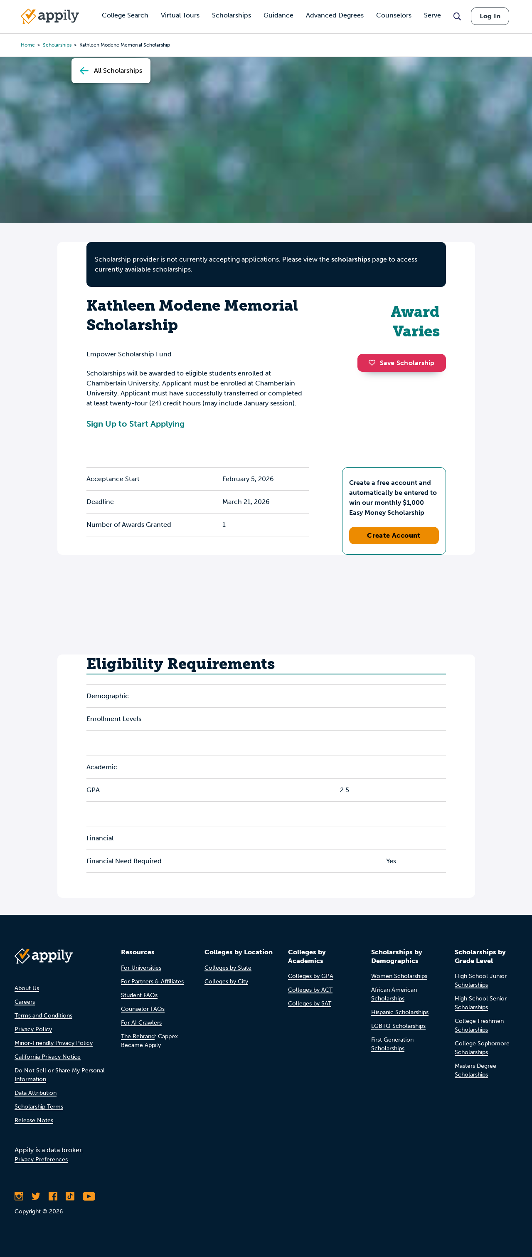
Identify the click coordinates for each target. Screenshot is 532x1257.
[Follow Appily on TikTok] (70, 1196)
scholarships (350, 259)
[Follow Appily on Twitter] (36, 1196)
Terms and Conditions (43, 1015)
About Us (27, 988)
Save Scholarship (401, 363)
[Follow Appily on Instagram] (19, 1196)
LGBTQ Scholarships (398, 1026)
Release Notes (34, 1120)
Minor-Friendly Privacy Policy (54, 1043)
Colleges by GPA (310, 976)
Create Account (394, 535)
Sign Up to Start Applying (135, 424)
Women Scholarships (399, 976)
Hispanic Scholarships (400, 1012)
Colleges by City (226, 981)
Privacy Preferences (41, 1159)
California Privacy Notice (48, 1056)
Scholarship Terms (39, 1106)
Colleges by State (227, 967)
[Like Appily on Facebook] (53, 1196)
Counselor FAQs (143, 1009)
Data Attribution (36, 1092)
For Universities (141, 967)
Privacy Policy (33, 1029)
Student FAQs (139, 995)
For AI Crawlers (141, 1022)
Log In (490, 16)
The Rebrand (138, 1036)
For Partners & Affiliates (152, 981)
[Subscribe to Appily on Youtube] (89, 1196)
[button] (374, 362)
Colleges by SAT (309, 1003)
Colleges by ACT (310, 989)
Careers (25, 1001)
